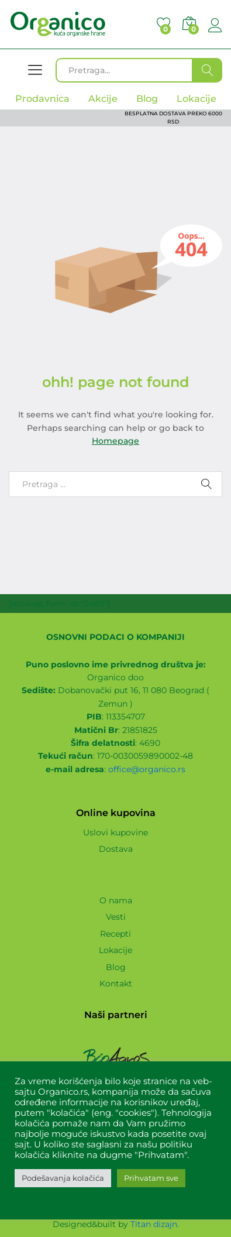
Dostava (116, 849)
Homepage (115, 441)
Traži (207, 70)
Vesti (116, 917)
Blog (116, 967)
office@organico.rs (146, 769)
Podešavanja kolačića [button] (63, 1178)
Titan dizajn (153, 1224)
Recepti (115, 933)
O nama (115, 900)
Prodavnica (42, 98)
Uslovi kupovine (115, 832)
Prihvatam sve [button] (151, 1178)
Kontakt (115, 983)
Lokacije (115, 950)
